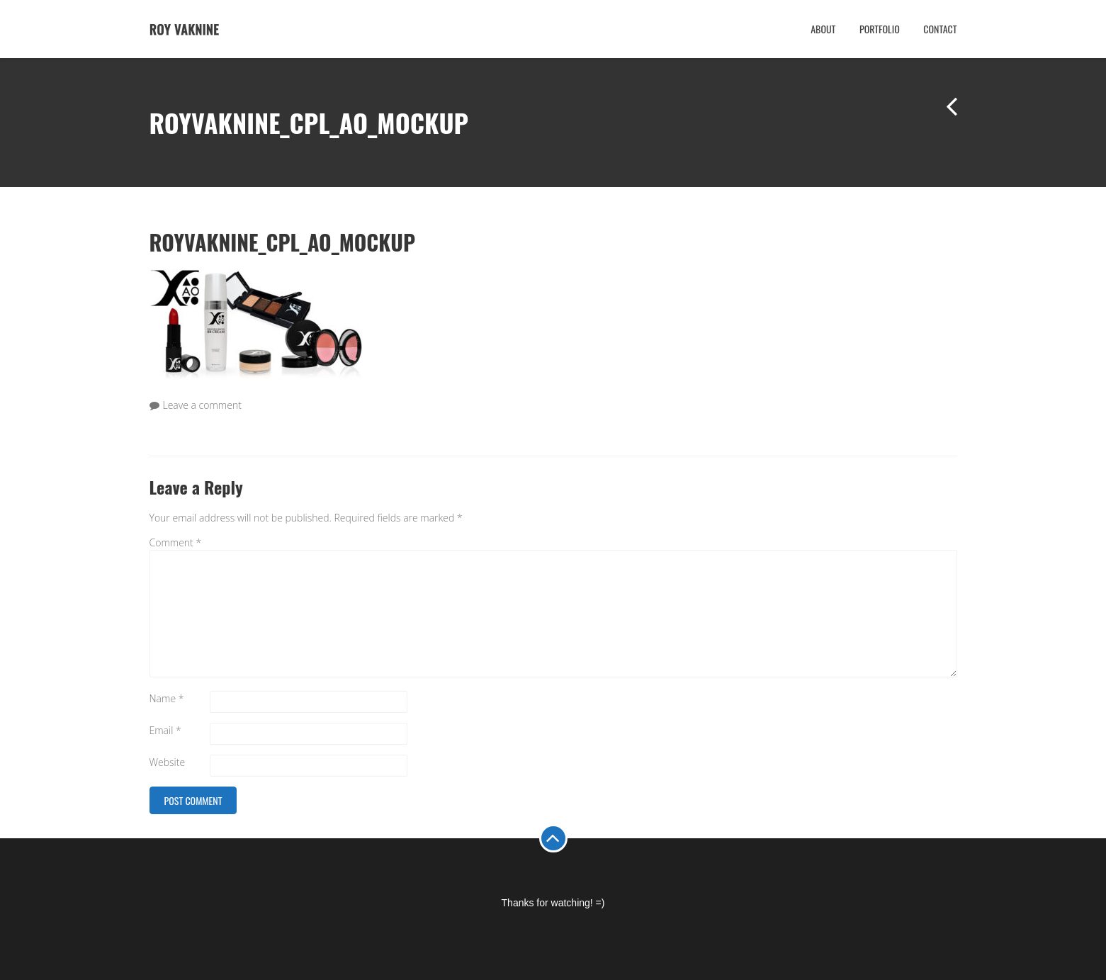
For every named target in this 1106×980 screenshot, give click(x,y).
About (823, 28)
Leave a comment (202, 405)
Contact (940, 28)
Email (165, 730)
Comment (175, 542)
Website (167, 762)
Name (166, 698)
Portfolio (879, 28)
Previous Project (943, 119)
